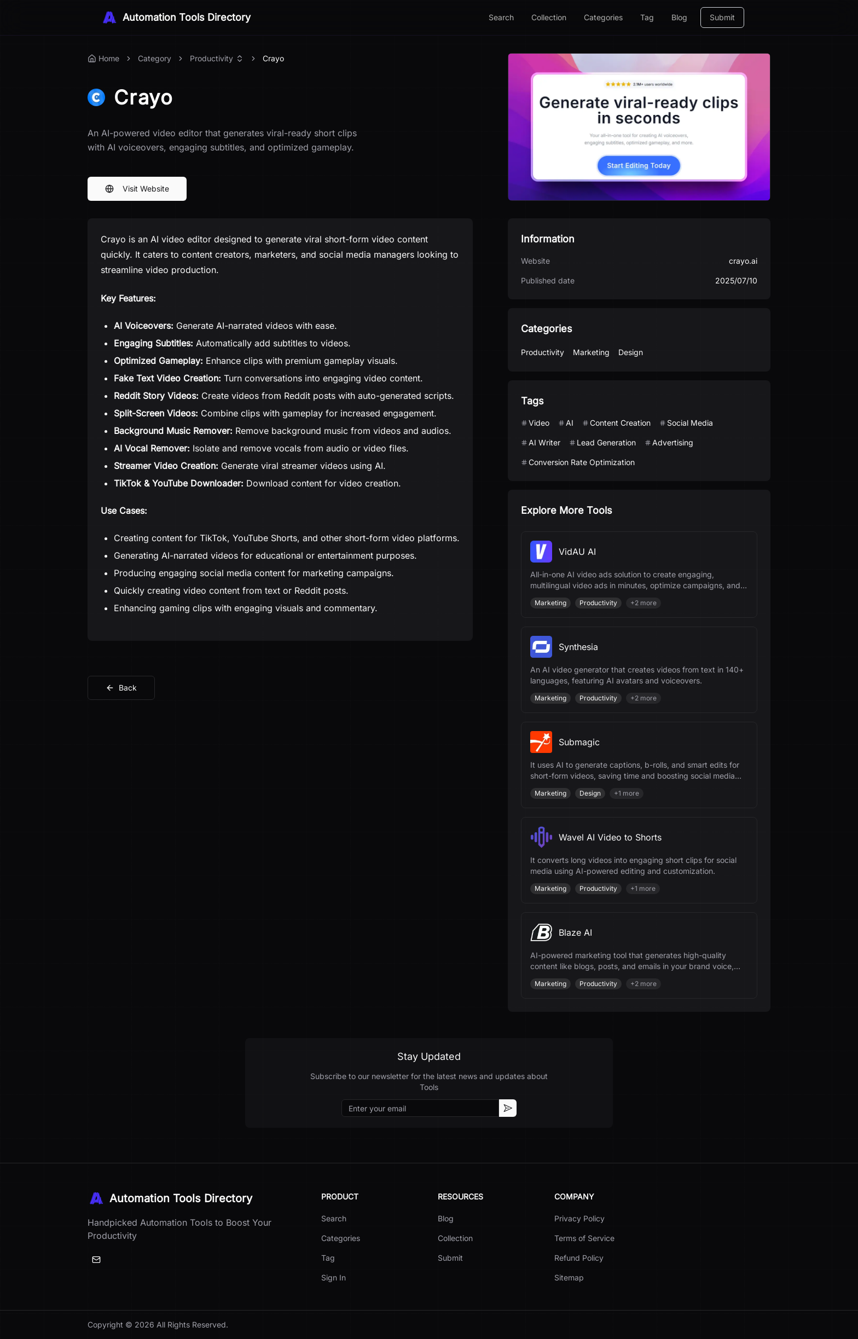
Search (501, 17)
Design (630, 352)
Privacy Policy (579, 1218)
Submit (722, 17)
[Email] (96, 1259)
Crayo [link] (273, 58)
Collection (548, 17)
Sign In (333, 1277)
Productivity (211, 58)
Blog (679, 17)
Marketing (591, 352)
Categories (603, 17)
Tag (647, 17)
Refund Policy (579, 1257)
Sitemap (569, 1277)
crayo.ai (743, 260)
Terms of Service (584, 1238)
